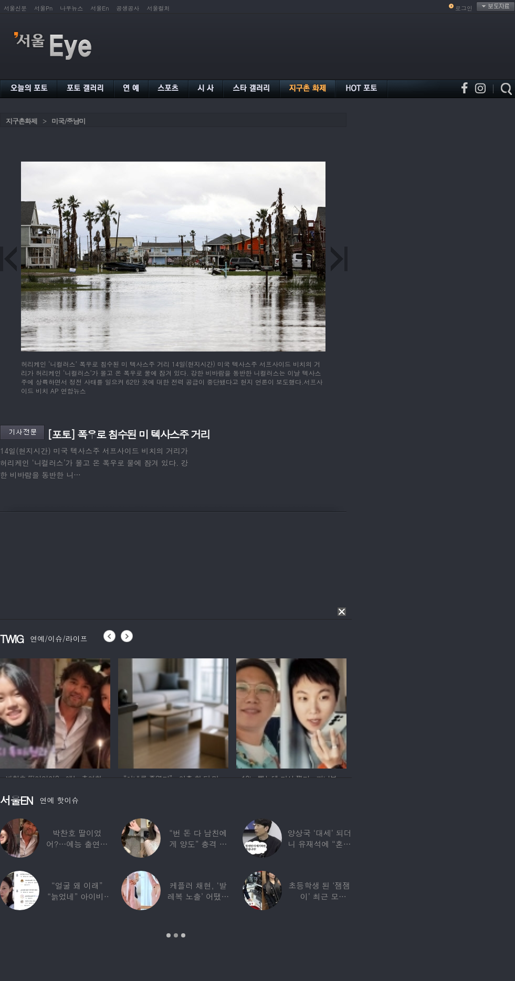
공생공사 (128, 8)
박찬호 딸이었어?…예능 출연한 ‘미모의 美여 (77, 843)
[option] (55, 711)
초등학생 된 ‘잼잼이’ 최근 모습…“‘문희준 (319, 896)
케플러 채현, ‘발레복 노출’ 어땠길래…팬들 (198, 896)
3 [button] (183, 935)
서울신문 (15, 8)
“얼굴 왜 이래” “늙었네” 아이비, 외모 (77, 896)
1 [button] (168, 935)
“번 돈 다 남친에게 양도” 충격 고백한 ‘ (198, 843)
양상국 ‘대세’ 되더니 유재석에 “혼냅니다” (319, 843)
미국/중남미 (68, 121)
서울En (99, 8)
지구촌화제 (21, 121)
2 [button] (176, 935)
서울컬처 (158, 8)
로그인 (463, 8)
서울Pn (43, 8)
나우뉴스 (71, 8)
